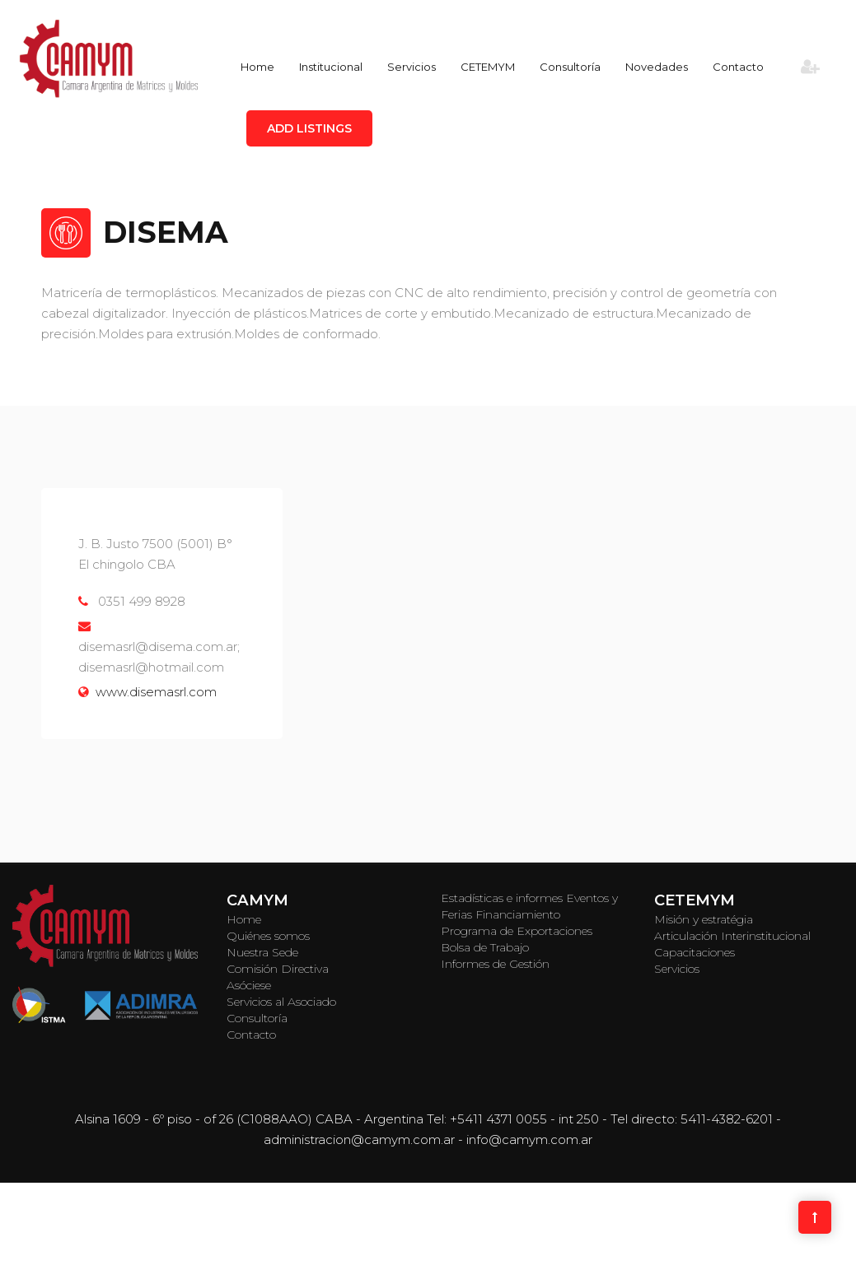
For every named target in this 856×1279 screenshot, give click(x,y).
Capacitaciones (694, 952)
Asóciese (249, 985)
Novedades (656, 66)
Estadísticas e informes (502, 898)
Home (257, 66)
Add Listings (309, 128)
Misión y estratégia (703, 919)
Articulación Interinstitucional (732, 935)
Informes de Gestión (495, 963)
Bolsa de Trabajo (485, 947)
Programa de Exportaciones (516, 930)
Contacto (738, 66)
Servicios (411, 66)
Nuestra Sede (262, 952)
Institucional (331, 66)
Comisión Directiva (278, 968)
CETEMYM (488, 66)
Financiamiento (517, 914)
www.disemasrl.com (156, 692)
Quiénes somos (268, 935)
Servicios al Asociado (281, 1001)
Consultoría (570, 66)
